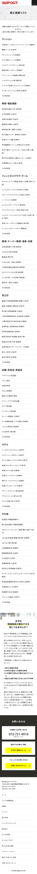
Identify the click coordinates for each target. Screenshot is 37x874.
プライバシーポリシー (9, 851)
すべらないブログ (7, 840)
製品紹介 (5, 829)
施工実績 (5, 817)
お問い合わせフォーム (18, 766)
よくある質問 (6, 834)
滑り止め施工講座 (8, 846)
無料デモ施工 (9, 857)
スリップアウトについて (9, 823)
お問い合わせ (9, 863)
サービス (4, 812)
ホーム (4, 795)
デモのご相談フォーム (18, 750)
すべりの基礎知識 (7, 800)
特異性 (4, 806)
